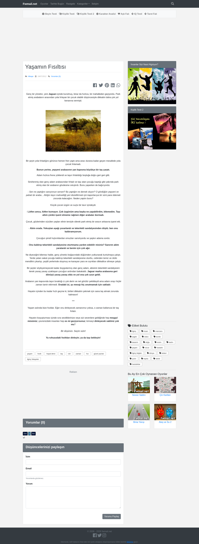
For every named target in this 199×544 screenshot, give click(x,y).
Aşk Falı (123, 14)
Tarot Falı (150, 14)
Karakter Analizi (106, 14)
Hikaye (30, 76)
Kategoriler (82, 4)
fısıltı (39, 354)
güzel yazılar (99, 354)
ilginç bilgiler (136, 353)
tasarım (134, 342)
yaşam (29, 354)
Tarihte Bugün (57, 4)
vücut (145, 348)
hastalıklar (135, 364)
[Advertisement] (73, 39)
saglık (133, 337)
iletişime (130, 542)
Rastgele (70, 4)
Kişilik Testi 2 (85, 14)
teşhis (144, 359)
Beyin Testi (49, 14)
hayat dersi (50, 354)
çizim (133, 359)
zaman (78, 354)
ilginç (133, 331)
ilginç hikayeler (33, 359)
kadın (170, 342)
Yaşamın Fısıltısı (45, 67)
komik (157, 337)
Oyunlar (44, 4)
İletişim (95, 4)
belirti (156, 359)
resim (158, 342)
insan (144, 331)
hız (87, 354)
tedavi (162, 353)
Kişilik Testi (66, 14)
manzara (157, 331)
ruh (69, 354)
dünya (150, 353)
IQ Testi (136, 14)
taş (61, 354)
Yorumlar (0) (56, 76)
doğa (146, 342)
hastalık (158, 348)
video (145, 337)
